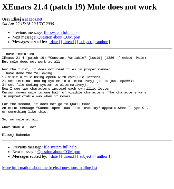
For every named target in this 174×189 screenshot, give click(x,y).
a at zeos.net (32, 19)
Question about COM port (59, 37)
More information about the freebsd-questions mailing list (49, 184)
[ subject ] (85, 42)
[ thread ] (68, 42)
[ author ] (102, 42)
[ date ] (54, 42)
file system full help (60, 32)
